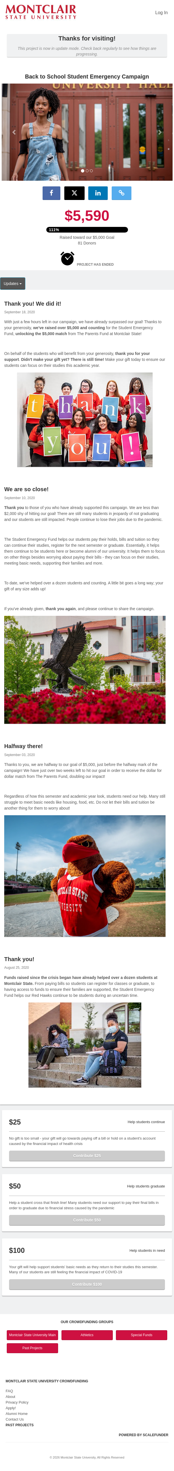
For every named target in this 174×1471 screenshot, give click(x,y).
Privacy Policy (17, 1402)
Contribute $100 (87, 1284)
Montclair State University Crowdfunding (47, 1381)
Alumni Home (17, 1414)
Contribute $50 (87, 1220)
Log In (161, 12)
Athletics (87, 1335)
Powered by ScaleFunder (143, 1435)
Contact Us (15, 1419)
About (10, 1397)
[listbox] (87, 132)
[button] (14, 132)
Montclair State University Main (32, 1335)
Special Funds (141, 1335)
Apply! (11, 1408)
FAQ (9, 1391)
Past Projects (33, 1348)
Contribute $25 (87, 1155)
